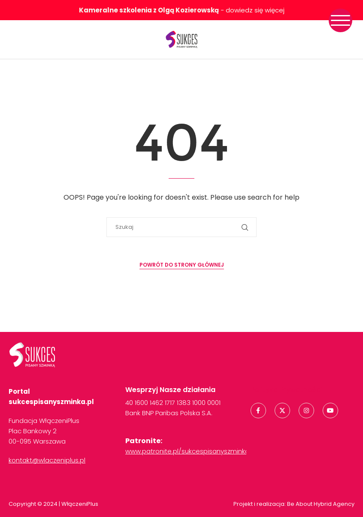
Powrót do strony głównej (181, 264)
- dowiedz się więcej (181, 10)
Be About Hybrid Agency (320, 504)
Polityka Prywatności (286, 390)
